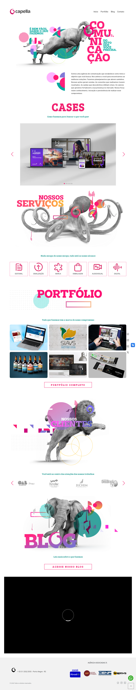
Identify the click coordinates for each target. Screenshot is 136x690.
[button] (64, 183)
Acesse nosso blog (68, 566)
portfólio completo (68, 384)
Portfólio (104, 11)
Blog (113, 11)
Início (96, 11)
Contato (120, 11)
